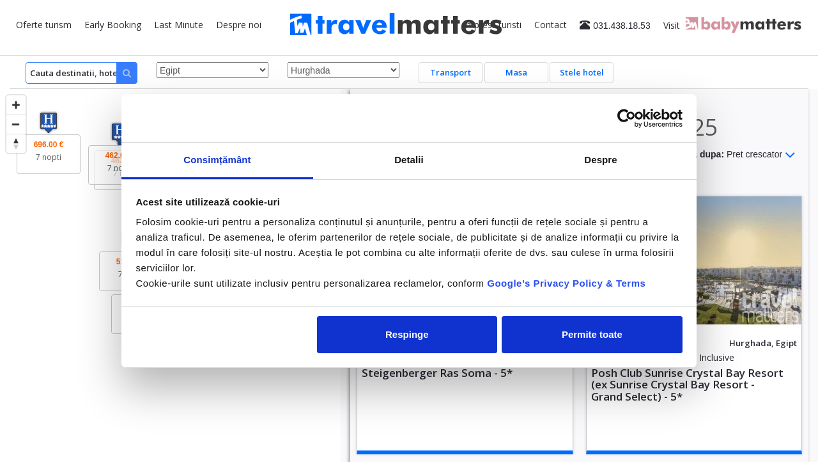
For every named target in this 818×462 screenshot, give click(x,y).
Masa (516, 72)
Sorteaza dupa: (728, 155)
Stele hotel (582, 72)
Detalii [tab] (409, 159)
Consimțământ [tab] (217, 159)
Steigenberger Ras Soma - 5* (437, 372)
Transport (450, 72)
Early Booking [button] (112, 25)
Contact (550, 25)
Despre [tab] (600, 159)
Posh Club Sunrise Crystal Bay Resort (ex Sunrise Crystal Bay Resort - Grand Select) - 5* (687, 384)
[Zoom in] (16, 105)
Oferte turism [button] (44, 25)
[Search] (81, 73)
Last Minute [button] (178, 25)
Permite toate (592, 334)
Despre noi (238, 25)
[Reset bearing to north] (16, 143)
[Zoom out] (16, 124)
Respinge (407, 334)
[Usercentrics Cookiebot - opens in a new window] (627, 118)
